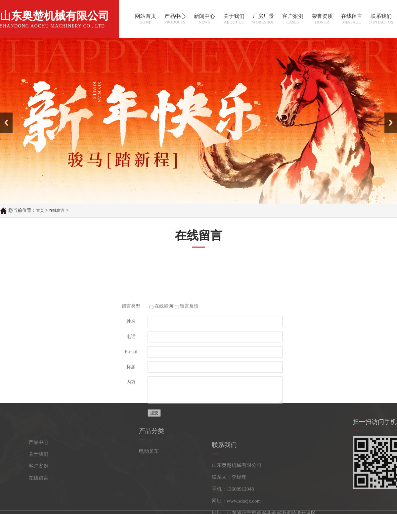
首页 (40, 211)
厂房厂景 (263, 19)
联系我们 (381, 19)
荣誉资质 (322, 19)
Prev (3, 115)
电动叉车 (149, 464)
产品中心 (175, 19)
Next (388, 115)
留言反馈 (189, 360)
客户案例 (292, 19)
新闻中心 (204, 19)
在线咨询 (163, 360)
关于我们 (233, 19)
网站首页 (145, 19)
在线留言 (351, 19)
